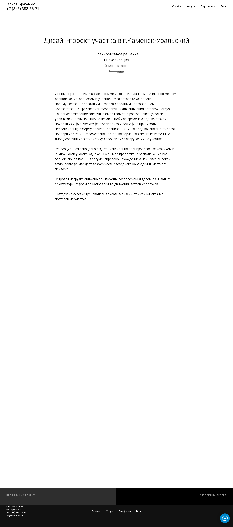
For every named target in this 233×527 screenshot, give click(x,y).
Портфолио (208, 6)
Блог (224, 6)
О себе (176, 6)
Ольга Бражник (20, 4)
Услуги (191, 6)
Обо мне (96, 511)
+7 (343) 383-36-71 (22, 8)
